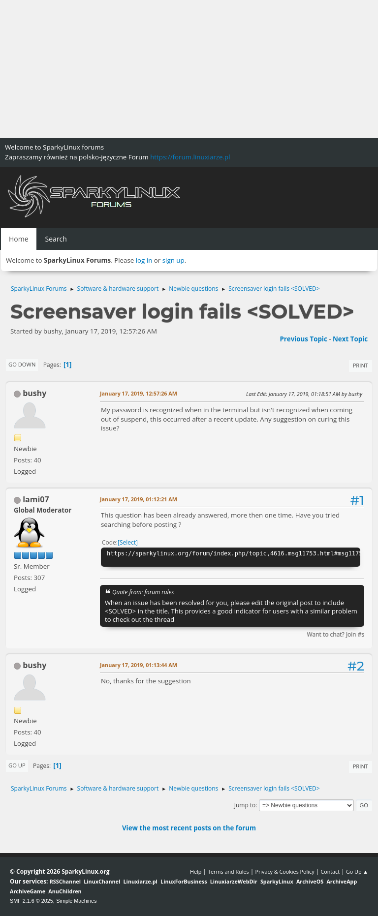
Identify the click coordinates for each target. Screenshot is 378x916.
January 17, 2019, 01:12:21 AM (138, 499)
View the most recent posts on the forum (189, 828)
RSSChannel (65, 881)
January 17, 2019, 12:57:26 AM (138, 393)
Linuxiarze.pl (141, 881)
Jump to (245, 805)
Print (360, 365)
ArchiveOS (309, 881)
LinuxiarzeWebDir (233, 881)
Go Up (17, 765)
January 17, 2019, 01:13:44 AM (138, 665)
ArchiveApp (341, 881)
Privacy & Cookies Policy (284, 871)
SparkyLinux (276, 881)
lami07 (36, 499)
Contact (330, 871)
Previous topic (303, 339)
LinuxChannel (102, 881)
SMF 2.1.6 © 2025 (31, 901)
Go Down (21, 364)
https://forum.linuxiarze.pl (190, 157)
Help (195, 871)
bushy (34, 393)
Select (128, 542)
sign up (173, 260)
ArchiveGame (27, 891)
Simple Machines (76, 901)
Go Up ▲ (357, 871)
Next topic (350, 339)
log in (144, 260)
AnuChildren (64, 891)
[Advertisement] (189, 69)
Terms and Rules (228, 871)
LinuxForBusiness (183, 881)
